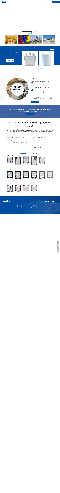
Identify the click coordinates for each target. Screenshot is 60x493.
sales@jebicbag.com (54, 202)
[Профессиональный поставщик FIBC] (17, 89)
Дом (17, 201)
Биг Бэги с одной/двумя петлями (35, 208)
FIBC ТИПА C (33, 204)
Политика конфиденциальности (21, 208)
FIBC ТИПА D (33, 205)
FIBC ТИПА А (24, 68)
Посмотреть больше (10, 60)
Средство (18, 205)
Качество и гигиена (19, 206)
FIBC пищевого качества (34, 206)
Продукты (18, 204)
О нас (17, 202)
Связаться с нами (30, 114)
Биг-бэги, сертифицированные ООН (35, 207)
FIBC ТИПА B (41, 68)
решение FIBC (45, 82)
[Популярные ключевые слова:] (47, 2)
